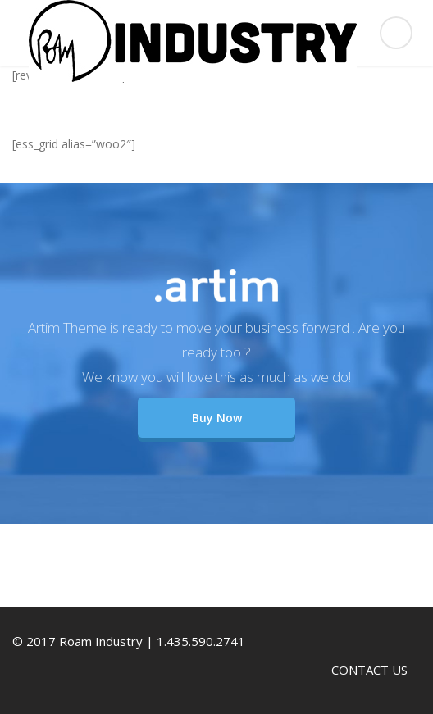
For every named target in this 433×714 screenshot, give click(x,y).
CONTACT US (369, 670)
